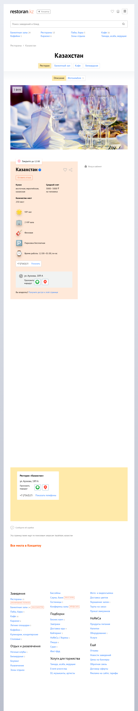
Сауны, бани (56, 597)
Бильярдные (16, 656)
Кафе (77, 65)
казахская (20, 191)
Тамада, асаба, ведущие (62, 664)
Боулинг (14, 661)
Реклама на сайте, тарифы (104, 673)
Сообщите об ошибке (21, 528)
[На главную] (22, 11)
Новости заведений (100, 655)
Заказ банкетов (37, 607)
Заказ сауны (69, 598)
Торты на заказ (98, 606)
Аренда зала (74, 607)
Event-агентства (58, 669)
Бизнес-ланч (56, 619)
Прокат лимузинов (100, 611)
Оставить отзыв (24, 177)
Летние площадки (19, 625)
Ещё (93, 645)
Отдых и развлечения (25, 646)
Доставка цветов (99, 597)
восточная (20, 188)
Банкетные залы (18, 607)
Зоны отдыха (17, 670)
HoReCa (95, 618)
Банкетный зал (62, 65)
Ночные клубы (18, 652)
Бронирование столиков (20, 603)
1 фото (17, 89)
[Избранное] (112, 11)
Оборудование (98, 633)
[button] (125, 11)
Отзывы (94, 650)
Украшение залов (99, 602)
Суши (53, 646)
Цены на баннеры (99, 659)
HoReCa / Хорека (59, 637)
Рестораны (16, 599)
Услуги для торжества (65, 659)
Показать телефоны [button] (45, 495)
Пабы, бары (16, 611)
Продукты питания (100, 624)
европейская (32, 188)
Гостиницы (55, 602)
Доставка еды (57, 628)
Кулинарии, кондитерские (24, 634)
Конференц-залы (59, 606)
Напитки (94, 628)
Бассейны (55, 593)
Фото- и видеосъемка (101, 593)
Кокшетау (43, 11)
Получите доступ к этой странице (43, 292)
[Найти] (123, 24)
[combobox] (64, 24)
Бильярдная (91, 65)
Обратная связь (98, 664)
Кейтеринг (55, 633)
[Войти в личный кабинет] (118, 11)
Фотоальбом (75, 78)
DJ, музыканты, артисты (62, 673)
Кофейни (15, 630)
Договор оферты (99, 669)
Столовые (15, 639)
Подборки (57, 614)
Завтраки (55, 624)
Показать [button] (35, 263)
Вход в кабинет (93, 166)
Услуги (93, 637)
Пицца (53, 642)
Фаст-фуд (55, 651)
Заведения (17, 594)
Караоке (14, 621)
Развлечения (17, 665)
